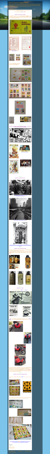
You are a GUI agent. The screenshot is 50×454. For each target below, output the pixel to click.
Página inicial (20, 451)
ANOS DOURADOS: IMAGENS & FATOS (18, 2)
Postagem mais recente (12, 451)
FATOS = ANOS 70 (12, 446)
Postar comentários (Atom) (13, 452)
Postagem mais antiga (28, 451)
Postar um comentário (12, 448)
